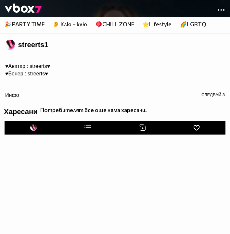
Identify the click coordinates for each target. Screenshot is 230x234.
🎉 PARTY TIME (24, 24)
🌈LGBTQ (193, 24)
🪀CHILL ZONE (115, 24)
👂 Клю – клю (70, 24)
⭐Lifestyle (157, 24)
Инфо (12, 95)
